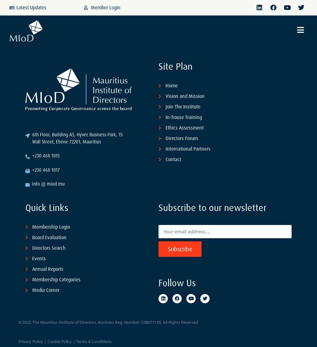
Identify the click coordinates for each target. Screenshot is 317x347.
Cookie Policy (60, 341)
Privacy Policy (31, 341)
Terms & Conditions (94, 341)
